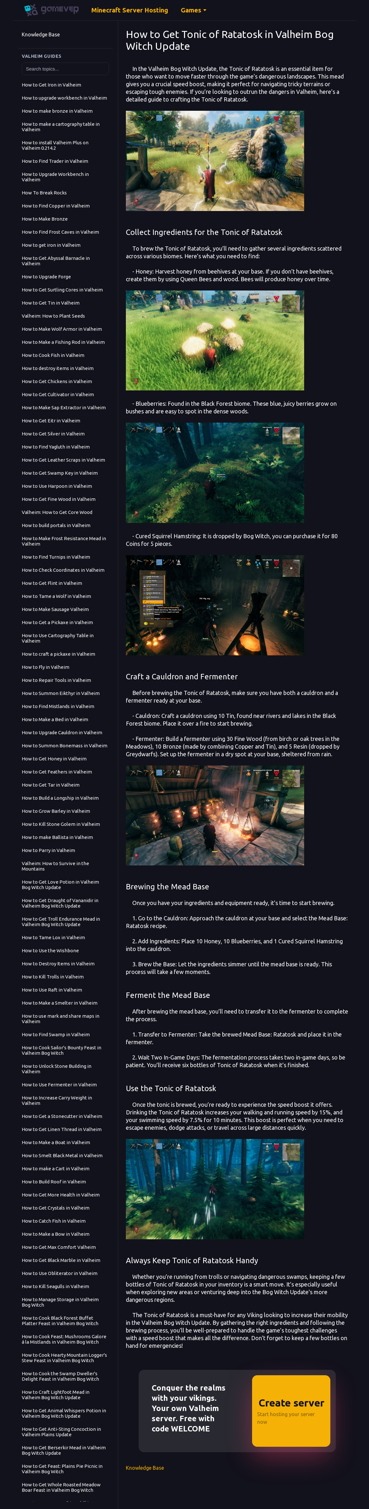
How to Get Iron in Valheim (51, 84)
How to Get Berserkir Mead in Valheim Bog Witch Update (64, 1450)
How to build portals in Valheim (56, 525)
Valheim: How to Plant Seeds (53, 316)
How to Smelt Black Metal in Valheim (62, 1155)
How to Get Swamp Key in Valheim (60, 473)
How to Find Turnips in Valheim (56, 557)
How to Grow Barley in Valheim (56, 811)
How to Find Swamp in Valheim (56, 1034)
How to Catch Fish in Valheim (54, 1221)
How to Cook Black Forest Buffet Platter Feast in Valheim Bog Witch (60, 1320)
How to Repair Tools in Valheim (56, 680)
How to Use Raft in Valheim (52, 989)
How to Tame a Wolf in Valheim (56, 596)
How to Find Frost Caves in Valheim (60, 232)
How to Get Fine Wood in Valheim (59, 499)
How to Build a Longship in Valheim (60, 798)
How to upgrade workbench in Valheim (64, 98)
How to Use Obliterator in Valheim (59, 1273)
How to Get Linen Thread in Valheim (62, 1129)
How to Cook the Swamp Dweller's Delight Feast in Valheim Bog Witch (60, 1376)
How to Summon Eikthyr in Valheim (61, 693)
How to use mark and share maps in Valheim (60, 1018)
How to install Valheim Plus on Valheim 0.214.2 (55, 145)
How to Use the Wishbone (50, 950)
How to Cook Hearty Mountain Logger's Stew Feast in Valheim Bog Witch (64, 1357)
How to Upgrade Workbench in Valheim (55, 176)
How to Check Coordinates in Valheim (63, 570)
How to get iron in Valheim (51, 245)
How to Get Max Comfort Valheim (59, 1247)
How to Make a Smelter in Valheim (59, 1003)
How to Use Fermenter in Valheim (59, 1084)
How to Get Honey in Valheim (54, 758)
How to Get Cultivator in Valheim (58, 394)
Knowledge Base (41, 34)
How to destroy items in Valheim (58, 368)
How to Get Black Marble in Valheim (61, 1260)
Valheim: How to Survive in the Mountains (55, 866)
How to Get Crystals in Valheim (55, 1208)
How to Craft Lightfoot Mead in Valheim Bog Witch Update (55, 1394)
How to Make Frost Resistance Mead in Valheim (64, 541)
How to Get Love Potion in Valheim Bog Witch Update (60, 884)
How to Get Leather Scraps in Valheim (63, 460)
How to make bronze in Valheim (57, 111)
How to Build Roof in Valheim (54, 1181)
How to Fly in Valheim (45, 667)
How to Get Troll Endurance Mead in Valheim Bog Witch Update (61, 921)
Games (191, 10)
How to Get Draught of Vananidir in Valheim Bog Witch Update (60, 903)
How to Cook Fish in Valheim (53, 355)
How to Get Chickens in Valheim (57, 381)
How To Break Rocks (44, 192)
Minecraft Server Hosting (129, 10)
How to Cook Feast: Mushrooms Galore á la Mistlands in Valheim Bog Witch (64, 1339)
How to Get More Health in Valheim (61, 1194)
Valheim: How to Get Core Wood (57, 512)
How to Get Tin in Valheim (51, 303)
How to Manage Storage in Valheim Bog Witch (60, 1302)
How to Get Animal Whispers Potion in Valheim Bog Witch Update (64, 1413)
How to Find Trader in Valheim (55, 161)
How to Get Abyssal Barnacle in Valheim (56, 260)
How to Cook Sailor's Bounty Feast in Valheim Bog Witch (61, 1050)
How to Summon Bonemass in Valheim (64, 745)
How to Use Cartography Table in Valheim (58, 638)
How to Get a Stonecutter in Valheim (62, 1116)
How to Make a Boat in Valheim (56, 1142)
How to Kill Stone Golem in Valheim (61, 824)
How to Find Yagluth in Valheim (56, 446)
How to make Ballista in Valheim (57, 837)
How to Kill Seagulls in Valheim (55, 1286)
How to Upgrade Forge (46, 276)
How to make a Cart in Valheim (55, 1168)
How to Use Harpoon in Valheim (57, 486)
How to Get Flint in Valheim (52, 583)
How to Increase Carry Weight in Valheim (57, 1100)
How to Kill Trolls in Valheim (53, 976)
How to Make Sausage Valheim (55, 609)
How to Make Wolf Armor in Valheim (62, 329)
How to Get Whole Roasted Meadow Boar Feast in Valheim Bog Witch (61, 1487)
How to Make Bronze (45, 219)
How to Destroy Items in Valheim (58, 963)
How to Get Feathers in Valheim (57, 771)
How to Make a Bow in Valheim (55, 1234)
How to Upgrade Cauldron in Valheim (62, 732)
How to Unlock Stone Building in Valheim (56, 1068)
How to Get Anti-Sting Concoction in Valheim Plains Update (61, 1431)
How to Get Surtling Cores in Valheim (62, 289)
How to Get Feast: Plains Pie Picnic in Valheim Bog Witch (62, 1468)
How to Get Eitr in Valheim (51, 420)
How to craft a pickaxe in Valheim (58, 654)
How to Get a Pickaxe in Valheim (57, 622)
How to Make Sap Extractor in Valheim (64, 407)
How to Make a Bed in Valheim (55, 719)
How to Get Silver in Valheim (53, 433)
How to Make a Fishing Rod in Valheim (63, 342)
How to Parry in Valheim (48, 850)
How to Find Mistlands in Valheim (58, 706)
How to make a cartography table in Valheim (61, 126)
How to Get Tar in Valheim (51, 785)
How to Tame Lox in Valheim (53, 937)
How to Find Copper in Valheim (56, 205)
